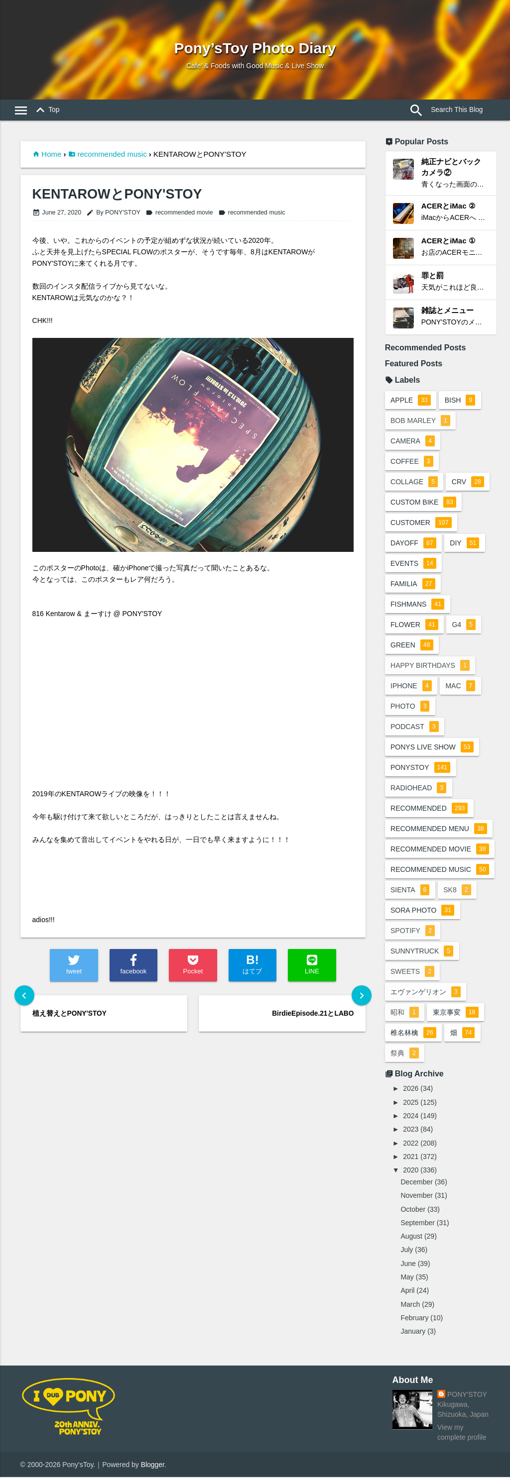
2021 (410, 1157)
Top (45, 110)
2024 (410, 1116)
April (407, 1291)
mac (461, 686)
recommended (429, 809)
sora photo (422, 911)
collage (414, 482)
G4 (464, 625)
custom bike (423, 503)
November (416, 1196)
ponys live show (432, 747)
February (414, 1318)
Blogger (152, 1465)
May (406, 1277)
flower (414, 625)
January (412, 1332)
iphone (411, 686)
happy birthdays (430, 666)
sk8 (457, 890)
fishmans (417, 605)
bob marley (420, 421)
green (411, 645)
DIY (465, 543)
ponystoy (420, 768)
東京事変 (456, 1013)
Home (51, 154)
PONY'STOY (467, 1395)
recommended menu (438, 829)
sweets (412, 972)
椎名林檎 (413, 1033)
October (412, 1210)
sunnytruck (421, 952)
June (407, 1264)
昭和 (404, 1013)
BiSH (460, 401)
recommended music (111, 154)
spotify (412, 931)
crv (468, 482)
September (417, 1223)
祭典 (404, 1054)
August (411, 1237)
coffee (411, 462)
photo (409, 707)
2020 (410, 1171)
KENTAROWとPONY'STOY (117, 194)
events (413, 564)
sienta (409, 890)
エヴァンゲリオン (425, 992)
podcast (414, 727)
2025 (410, 1103)
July (406, 1251)
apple (410, 401)
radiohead (418, 788)
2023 (410, 1130)
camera (412, 441)
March (410, 1305)
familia (412, 584)
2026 (410, 1089)
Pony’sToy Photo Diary (255, 48)
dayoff (413, 543)
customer (421, 523)
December (416, 1182)
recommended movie (179, 212)
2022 (410, 1144)
